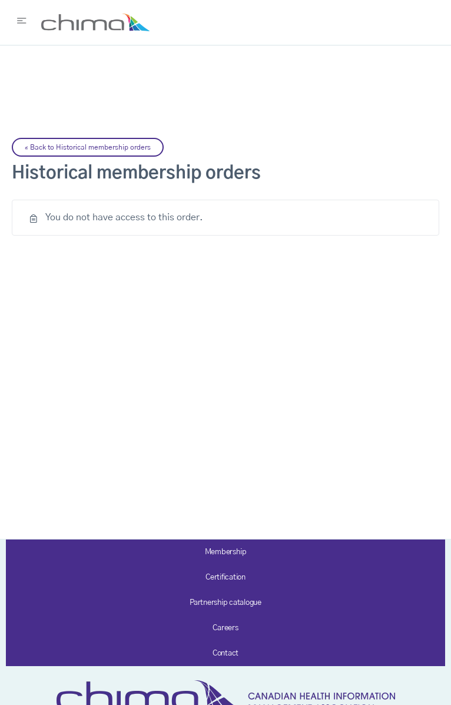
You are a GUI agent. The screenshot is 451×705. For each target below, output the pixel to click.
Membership (226, 552)
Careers (225, 628)
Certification (225, 577)
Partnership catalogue (225, 603)
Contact (225, 653)
